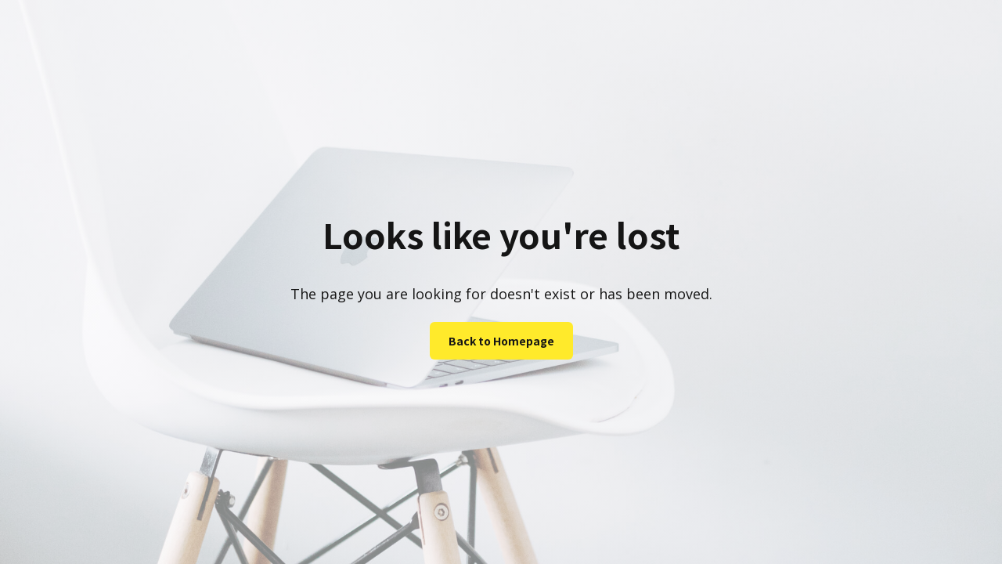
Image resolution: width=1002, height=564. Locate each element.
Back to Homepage (501, 341)
